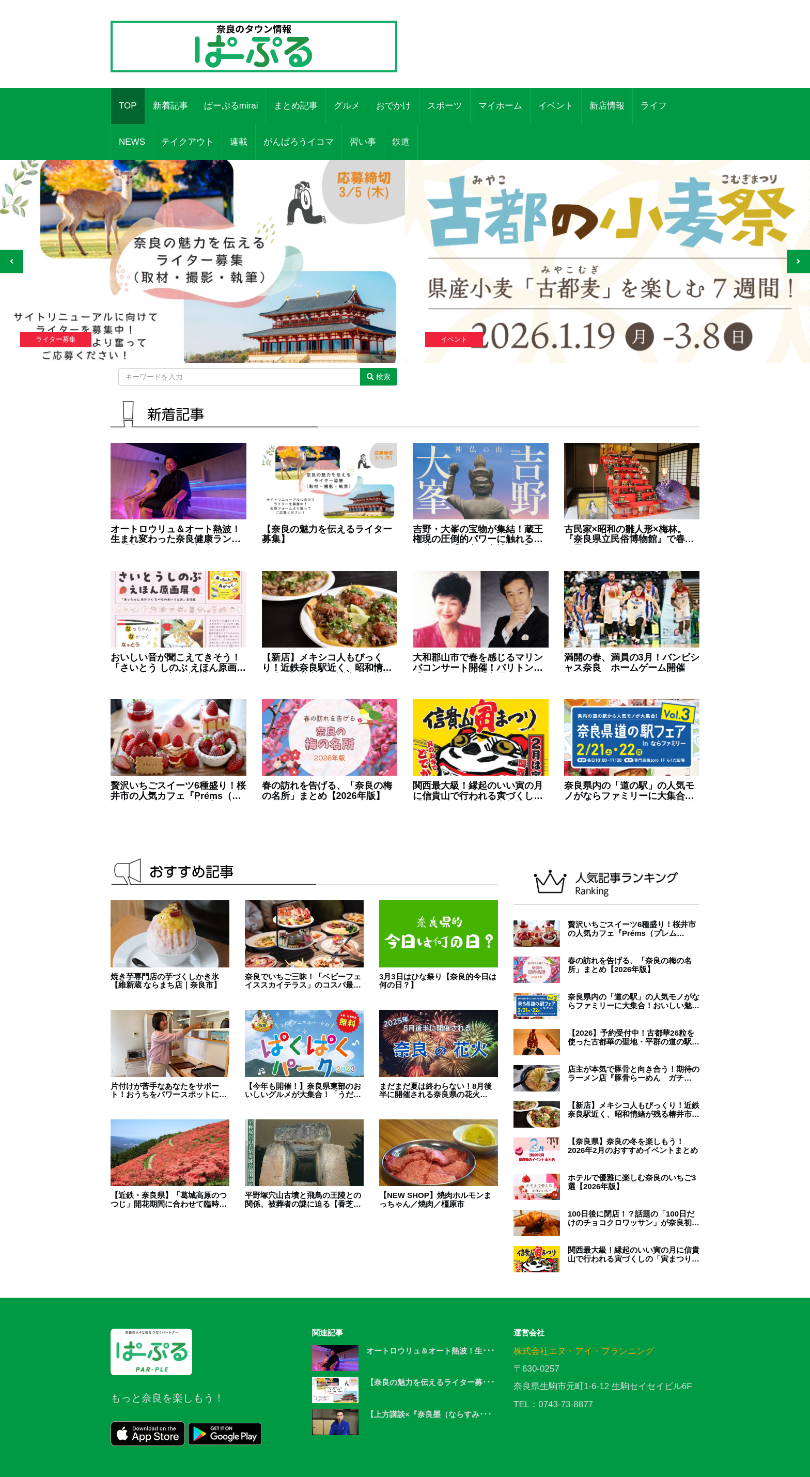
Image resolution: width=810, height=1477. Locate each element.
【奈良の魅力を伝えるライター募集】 (327, 535)
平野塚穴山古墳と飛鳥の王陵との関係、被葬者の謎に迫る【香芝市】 (303, 1199)
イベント (555, 106)
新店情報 (607, 106)
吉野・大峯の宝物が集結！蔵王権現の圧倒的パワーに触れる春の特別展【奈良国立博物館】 (478, 535)
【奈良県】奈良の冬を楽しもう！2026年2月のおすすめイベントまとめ (633, 1146)
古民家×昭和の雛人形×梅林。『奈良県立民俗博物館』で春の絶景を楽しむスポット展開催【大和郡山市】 (629, 535)
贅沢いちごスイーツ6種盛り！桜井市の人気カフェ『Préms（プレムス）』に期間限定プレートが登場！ (178, 791)
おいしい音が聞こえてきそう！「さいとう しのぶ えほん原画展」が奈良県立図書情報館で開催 (176, 663)
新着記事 (170, 106)
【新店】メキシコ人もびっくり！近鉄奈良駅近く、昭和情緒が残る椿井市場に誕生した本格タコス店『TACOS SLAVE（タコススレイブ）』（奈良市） (327, 663)
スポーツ (444, 106)
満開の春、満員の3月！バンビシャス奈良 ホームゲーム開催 (631, 663)
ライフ (654, 106)
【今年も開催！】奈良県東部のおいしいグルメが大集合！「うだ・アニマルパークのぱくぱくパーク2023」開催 (303, 1090)
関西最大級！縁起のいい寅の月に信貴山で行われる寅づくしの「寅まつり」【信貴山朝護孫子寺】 (478, 791)
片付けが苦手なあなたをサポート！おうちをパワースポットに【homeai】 (165, 1090)
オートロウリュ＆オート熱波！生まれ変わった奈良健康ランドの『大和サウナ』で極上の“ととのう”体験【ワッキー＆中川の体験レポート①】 (178, 535)
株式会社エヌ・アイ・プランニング (583, 1351)
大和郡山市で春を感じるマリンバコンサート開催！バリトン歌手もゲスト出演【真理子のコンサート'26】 (478, 663)
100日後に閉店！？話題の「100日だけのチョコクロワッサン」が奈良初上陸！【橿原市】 (633, 1218)
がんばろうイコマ (298, 142)
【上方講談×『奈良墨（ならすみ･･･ (429, 1414)
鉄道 (401, 142)
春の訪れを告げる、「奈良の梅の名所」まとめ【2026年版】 (327, 791)
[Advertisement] (556, 39)
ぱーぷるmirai (231, 106)
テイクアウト (187, 142)
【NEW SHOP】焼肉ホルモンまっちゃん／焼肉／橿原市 (435, 1199)
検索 (379, 377)
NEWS (132, 142)
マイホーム (500, 106)
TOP (128, 106)
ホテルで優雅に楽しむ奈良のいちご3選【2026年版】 (632, 1182)
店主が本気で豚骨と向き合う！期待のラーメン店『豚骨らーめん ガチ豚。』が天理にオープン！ (633, 1073)
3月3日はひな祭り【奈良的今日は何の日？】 (437, 981)
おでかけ (393, 106)
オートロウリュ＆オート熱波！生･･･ (430, 1350)
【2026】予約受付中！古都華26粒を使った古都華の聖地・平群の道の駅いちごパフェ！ (633, 1037)
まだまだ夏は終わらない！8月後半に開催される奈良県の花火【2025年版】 (435, 1090)
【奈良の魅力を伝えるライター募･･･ (430, 1382)
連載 (238, 142)
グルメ (347, 106)
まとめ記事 (296, 106)
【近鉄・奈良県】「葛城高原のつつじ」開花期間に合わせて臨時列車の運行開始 (169, 1199)
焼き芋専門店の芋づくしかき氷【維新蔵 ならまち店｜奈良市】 (166, 981)
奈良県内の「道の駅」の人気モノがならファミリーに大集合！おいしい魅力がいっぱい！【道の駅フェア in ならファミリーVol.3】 (629, 791)
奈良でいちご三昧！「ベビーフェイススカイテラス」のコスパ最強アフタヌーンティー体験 (303, 981)
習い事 (363, 142)
